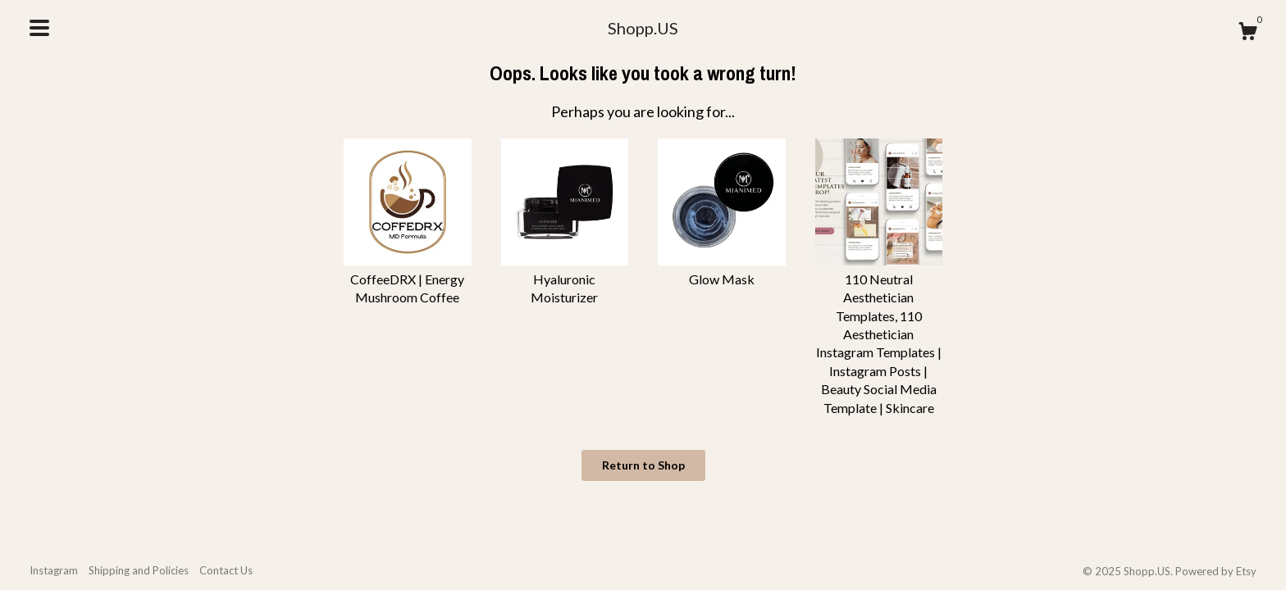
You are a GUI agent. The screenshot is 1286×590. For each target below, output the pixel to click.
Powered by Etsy (1215, 571)
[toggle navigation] (39, 28)
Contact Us (226, 570)
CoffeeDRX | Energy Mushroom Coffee (408, 278)
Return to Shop (643, 465)
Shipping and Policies (139, 570)
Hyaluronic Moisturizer (565, 278)
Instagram (54, 570)
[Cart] (1247, 33)
